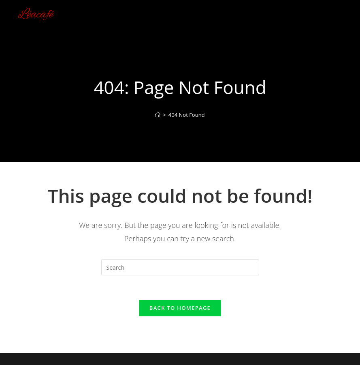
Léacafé (35, 14)
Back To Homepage (180, 307)
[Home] (157, 114)
